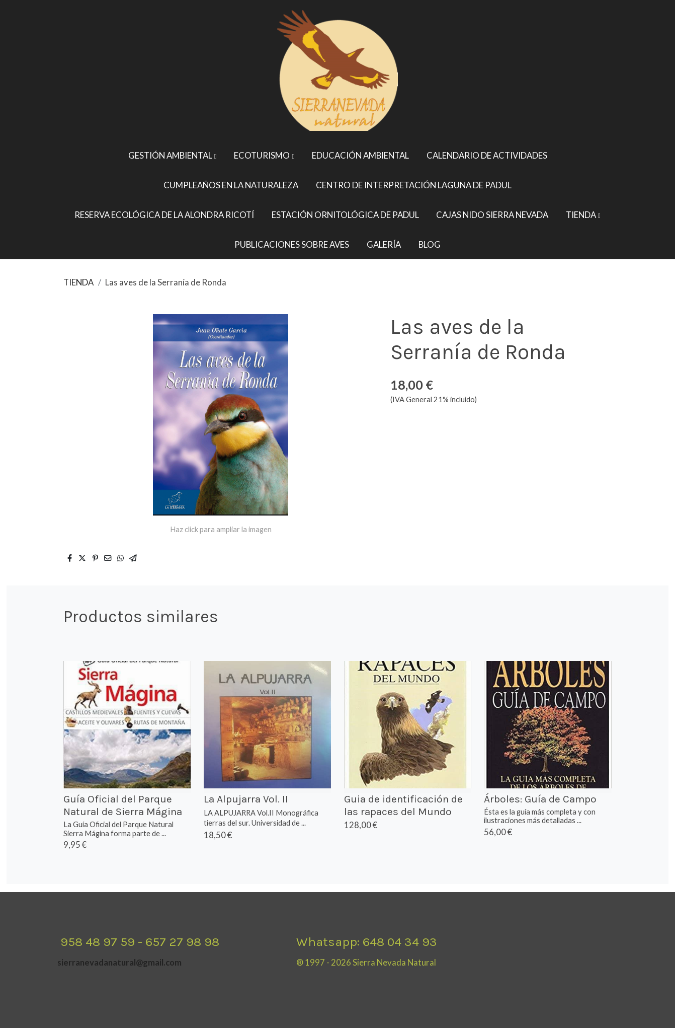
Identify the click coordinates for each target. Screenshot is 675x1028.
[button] (172, 156)
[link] (337, 70)
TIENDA (78, 282)
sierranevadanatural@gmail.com (119, 962)
